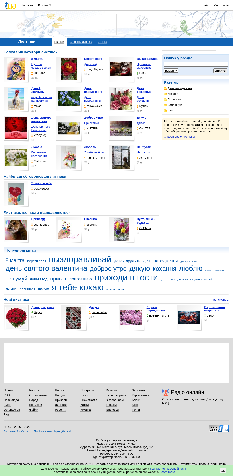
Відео (7, 404)
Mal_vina (38, 161)
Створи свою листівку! (179, 136)
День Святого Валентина (40, 128)
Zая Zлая (144, 157)
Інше (169, 110)
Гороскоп (86, 395)
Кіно (135, 404)
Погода (60, 395)
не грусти (219, 270)
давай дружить (127, 261)
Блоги (136, 400)
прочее (163, 280)
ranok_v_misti (94, 157)
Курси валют (140, 395)
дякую (139, 268)
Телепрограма (116, 395)
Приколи (61, 400)
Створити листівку (81, 41)
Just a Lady (40, 224)
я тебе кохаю (78, 287)
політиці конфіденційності (168, 468)
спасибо (208, 279)
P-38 (141, 73)
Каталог (111, 390)
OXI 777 (143, 128)
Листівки (61, 404)
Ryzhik (142, 106)
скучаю (196, 279)
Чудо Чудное (94, 69)
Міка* (36, 106)
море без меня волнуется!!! (41, 98)
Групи (136, 409)
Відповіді (112, 409)
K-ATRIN (91, 128)
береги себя (36, 261)
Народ (33, 400)
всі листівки (221, 299)
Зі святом (172, 99)
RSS (7, 395)
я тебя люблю (115, 289)
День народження (178, 88)
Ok (223, 470)
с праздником (178, 279)
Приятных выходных (144, 65)
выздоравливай (80, 259)
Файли (33, 409)
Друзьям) (90, 64)
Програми (87, 390)
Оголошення (38, 395)
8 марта (15, 260)
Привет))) (38, 219)
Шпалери (35, 404)
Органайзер (12, 409)
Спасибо (90, 219)
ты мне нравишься (20, 289)
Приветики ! (92, 123)
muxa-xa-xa (93, 106)
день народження (160, 260)
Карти (84, 404)
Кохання (171, 93)
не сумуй (16, 279)
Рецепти (60, 409)
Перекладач (12, 400)
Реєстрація (221, 5)
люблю (190, 268)
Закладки (138, 390)
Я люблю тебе (41, 183)
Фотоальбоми (115, 400)
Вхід (206, 5)
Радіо (7, 414)
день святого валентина (46, 268)
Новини (111, 404)
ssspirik (90, 224)
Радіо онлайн (187, 392)
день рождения (188, 261)
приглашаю (80, 279)
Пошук (59, 390)
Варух (36, 312)
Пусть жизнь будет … (146, 220)
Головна (27, 5)
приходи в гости (126, 277)
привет (58, 279)
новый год (38, 279)
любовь (208, 270)
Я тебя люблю (94, 152)
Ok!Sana (38, 73)
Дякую (141, 123)
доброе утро (108, 268)
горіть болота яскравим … (214, 308)
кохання (164, 268)
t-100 (209, 315)
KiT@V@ (38, 135)
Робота (34, 390)
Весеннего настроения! (39, 154)
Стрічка (102, 41)
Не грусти (143, 152)
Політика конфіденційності (52, 431)
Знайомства (88, 400)
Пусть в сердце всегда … (41, 67)
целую (43, 289)
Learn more (167, 472)
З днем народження (156, 308)
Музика (85, 409)
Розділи (43, 5)
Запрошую (173, 105)
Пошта (8, 390)
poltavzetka (40, 188)
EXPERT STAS (158, 315)
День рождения (143, 98)
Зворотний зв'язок (16, 431)
